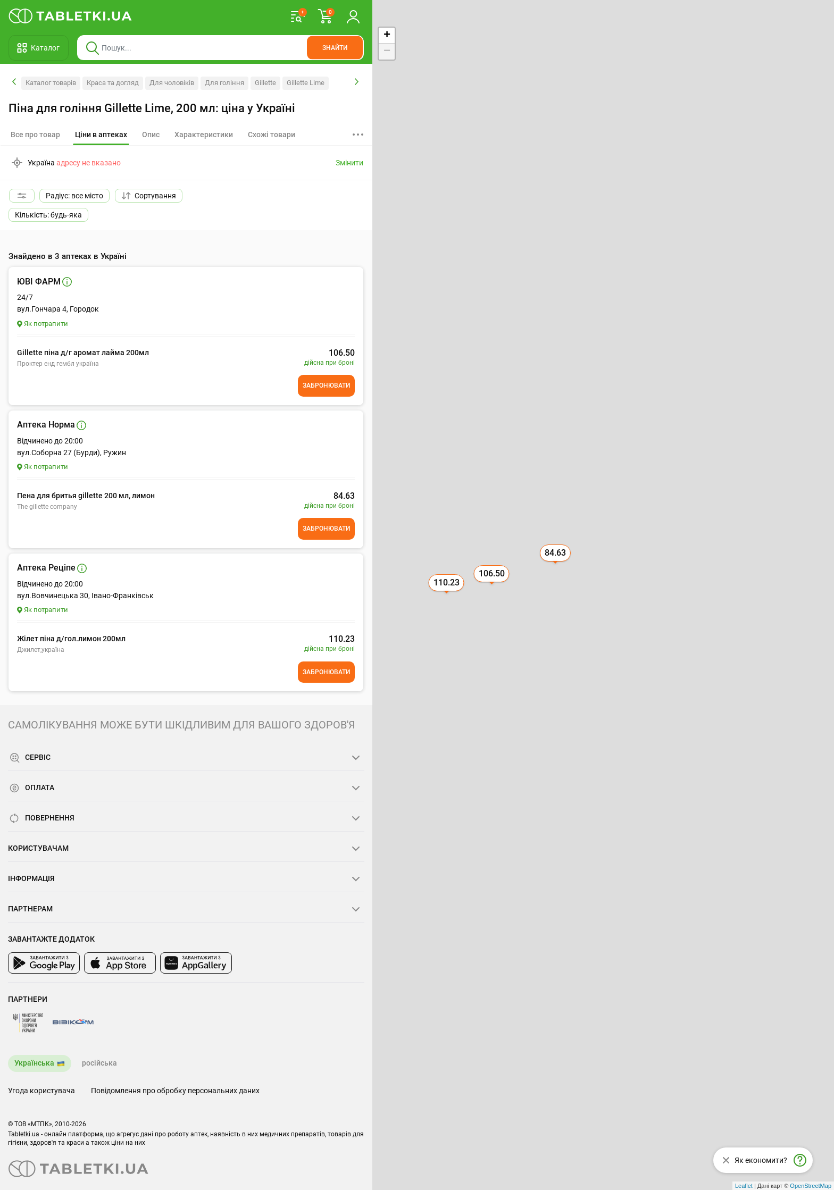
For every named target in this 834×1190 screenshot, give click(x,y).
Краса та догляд (113, 83)
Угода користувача (41, 1090)
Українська (34, 1063)
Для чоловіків (171, 83)
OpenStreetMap (810, 1186)
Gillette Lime (305, 83)
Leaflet (744, 1186)
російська (99, 1063)
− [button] (386, 52)
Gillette (265, 83)
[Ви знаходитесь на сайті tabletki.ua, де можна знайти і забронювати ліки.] (70, 15)
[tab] (101, 135)
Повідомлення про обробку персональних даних (175, 1090)
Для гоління (224, 83)
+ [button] (386, 36)
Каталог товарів (51, 83)
